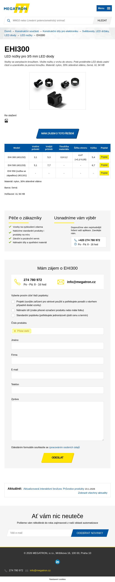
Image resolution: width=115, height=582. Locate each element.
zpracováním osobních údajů (64, 447)
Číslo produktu (19, 323)
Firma (14, 355)
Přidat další (23, 331)
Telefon (15, 384)
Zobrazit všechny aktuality (92, 492)
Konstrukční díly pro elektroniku (60, 31)
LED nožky (26, 35)
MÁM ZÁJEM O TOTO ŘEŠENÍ (57, 133)
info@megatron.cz (81, 282)
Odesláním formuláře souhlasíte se (45, 447)
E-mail (14, 369)
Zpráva (15, 399)
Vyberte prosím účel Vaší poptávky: (30, 295)
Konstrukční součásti (27, 31)
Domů (7, 31)
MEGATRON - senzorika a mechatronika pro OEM (16, 8)
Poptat (104, 157)
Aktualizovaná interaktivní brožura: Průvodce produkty (53, 488)
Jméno (14, 340)
